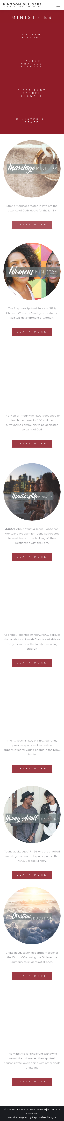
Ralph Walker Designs (44, 1117)
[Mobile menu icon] (58, 5)
